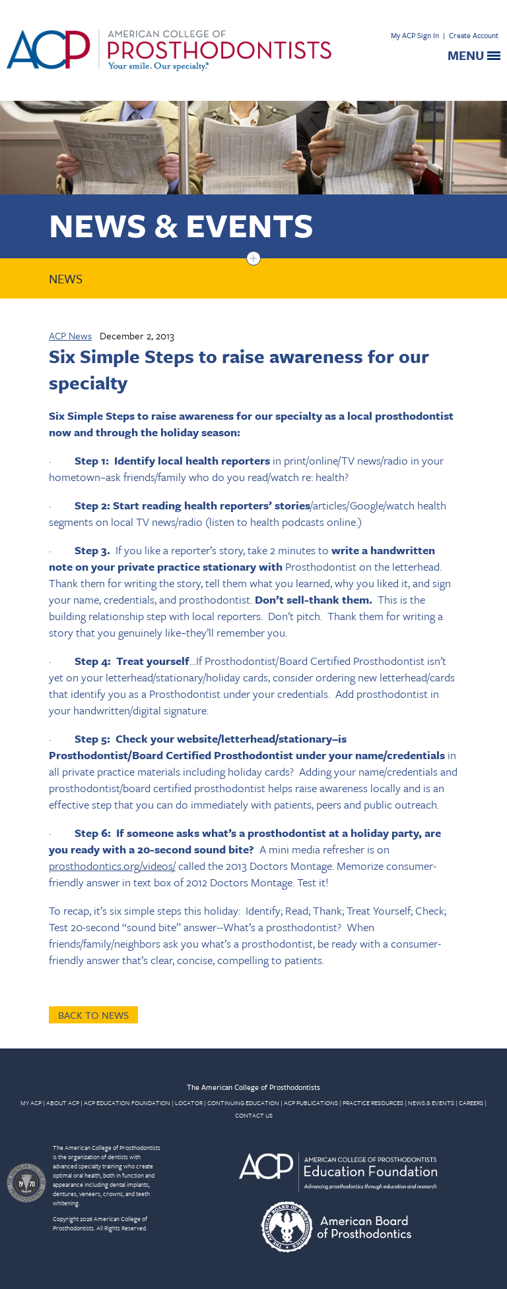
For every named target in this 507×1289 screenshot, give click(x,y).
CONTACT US (254, 1115)
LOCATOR (189, 1102)
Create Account (473, 35)
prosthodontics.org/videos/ (112, 865)
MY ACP (31, 1102)
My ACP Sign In (415, 35)
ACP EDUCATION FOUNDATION (127, 1102)
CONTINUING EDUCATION (243, 1102)
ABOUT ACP (62, 1102)
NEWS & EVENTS (431, 1102)
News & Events (181, 224)
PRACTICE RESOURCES (373, 1102)
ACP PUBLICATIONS (311, 1102)
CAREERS (471, 1102)
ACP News (70, 335)
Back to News (93, 1015)
